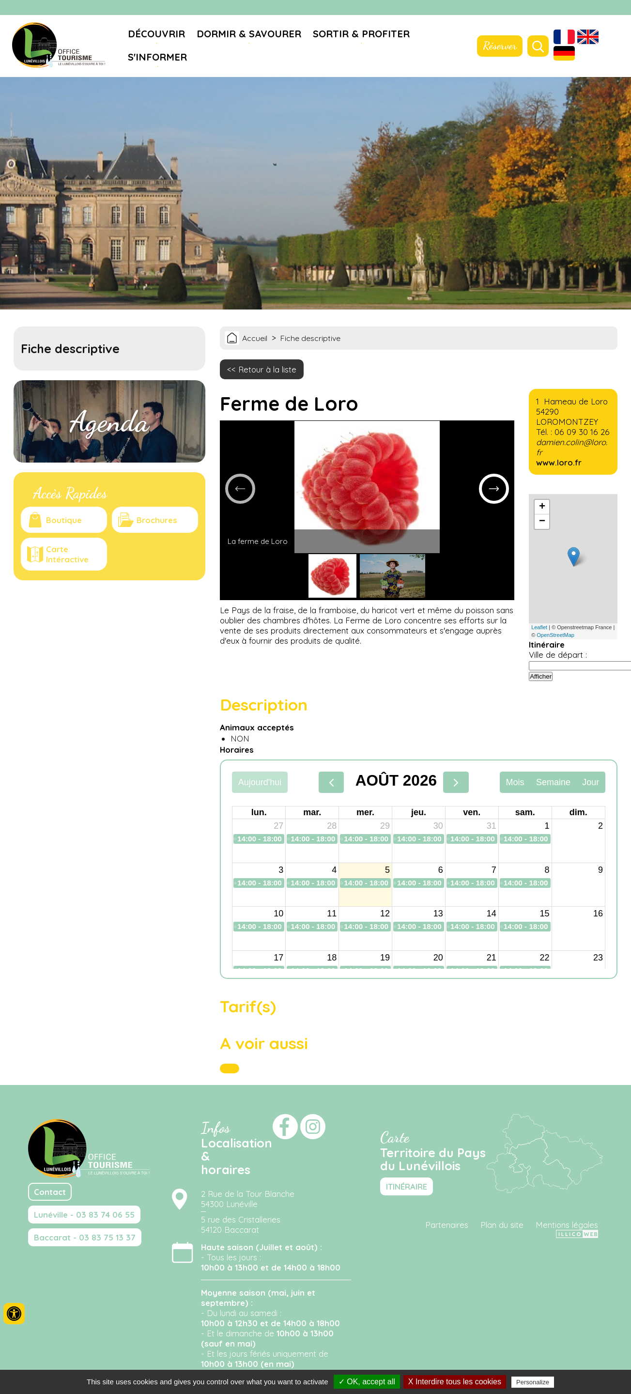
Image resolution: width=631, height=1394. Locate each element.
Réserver (500, 45)
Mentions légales (567, 1225)
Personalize (532, 1382)
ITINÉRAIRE (406, 1186)
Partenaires (446, 1225)
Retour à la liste (267, 369)
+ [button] (542, 507)
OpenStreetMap (555, 635)
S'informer (157, 57)
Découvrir (156, 34)
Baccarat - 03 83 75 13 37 (85, 1237)
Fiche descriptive (310, 338)
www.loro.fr (559, 462)
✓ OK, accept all (367, 1382)
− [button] (542, 521)
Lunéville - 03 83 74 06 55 (84, 1214)
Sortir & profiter (361, 34)
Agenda (109, 421)
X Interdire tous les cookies (454, 1382)
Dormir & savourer (249, 34)
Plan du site (501, 1225)
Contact (50, 1192)
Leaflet (539, 627)
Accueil (254, 338)
